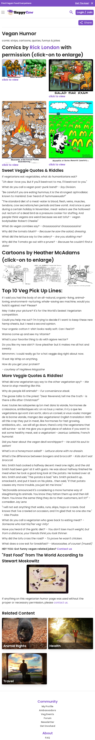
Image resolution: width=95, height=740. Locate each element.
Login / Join (84, 12)
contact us (61, 602)
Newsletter (47, 722)
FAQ (47, 737)
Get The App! (82, 3)
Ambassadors (47, 710)
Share (86, 22)
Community (48, 701)
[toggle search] (71, 12)
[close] (92, 3)
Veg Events (47, 714)
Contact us (64, 549)
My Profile (47, 706)
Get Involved (47, 726)
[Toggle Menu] (3, 12)
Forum (47, 718)
